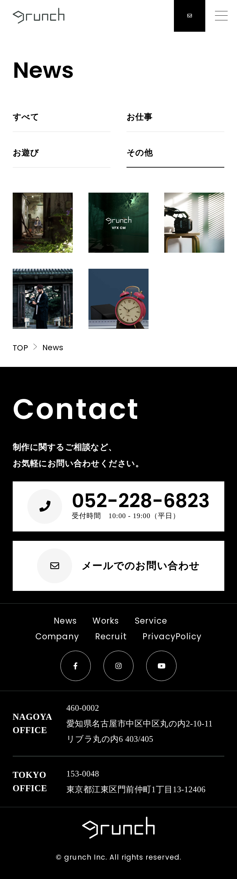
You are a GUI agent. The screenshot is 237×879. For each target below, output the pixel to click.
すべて (26, 117)
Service (139, 621)
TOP (26, 348)
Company (40, 636)
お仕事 (139, 117)
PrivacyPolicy (150, 636)
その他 (140, 152)
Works (95, 621)
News (56, 621)
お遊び (26, 152)
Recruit (99, 636)
